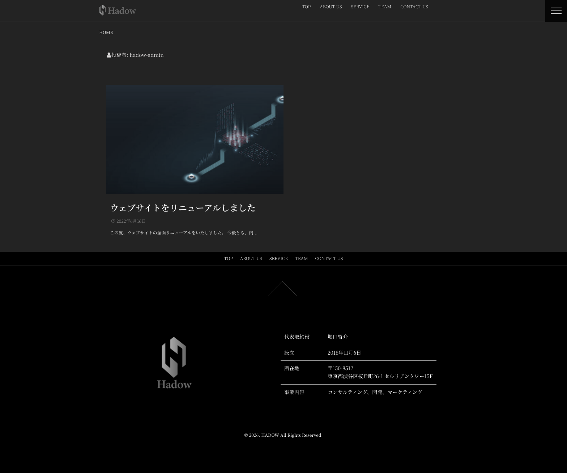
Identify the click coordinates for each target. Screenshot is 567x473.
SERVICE (360, 7)
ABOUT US (331, 7)
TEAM (385, 7)
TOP (306, 7)
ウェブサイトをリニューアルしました (183, 206)
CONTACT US (414, 7)
